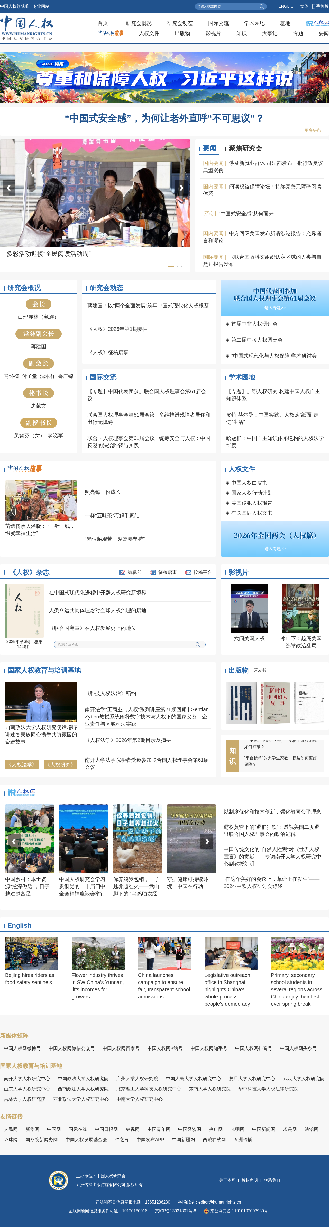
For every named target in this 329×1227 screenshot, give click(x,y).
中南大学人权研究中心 (139, 1099)
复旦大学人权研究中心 (252, 1078)
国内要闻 (213, 163)
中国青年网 (158, 1129)
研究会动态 (180, 23)
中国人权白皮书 (249, 483)
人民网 (11, 1129)
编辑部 (135, 572)
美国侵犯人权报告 (251, 503)
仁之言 (122, 1139)
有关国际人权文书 (251, 513)
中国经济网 (189, 1129)
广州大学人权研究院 (137, 1078)
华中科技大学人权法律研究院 (268, 1088)
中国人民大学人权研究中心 (193, 1078)
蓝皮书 (260, 670)
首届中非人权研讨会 (254, 324)
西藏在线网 (214, 1139)
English (19, 925)
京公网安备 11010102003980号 (236, 1211)
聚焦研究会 (245, 148)
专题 (298, 33)
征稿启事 (167, 572)
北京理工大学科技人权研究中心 (148, 1088)
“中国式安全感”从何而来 (246, 213)
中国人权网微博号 (22, 1048)
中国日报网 (106, 1129)
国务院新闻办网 (41, 1139)
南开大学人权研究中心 (27, 1078)
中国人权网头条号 (298, 1048)
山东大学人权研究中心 (27, 1088)
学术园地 (254, 23)
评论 (208, 213)
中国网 (54, 1129)
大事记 (270, 33)
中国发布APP (150, 1139)
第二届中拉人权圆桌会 (257, 340)
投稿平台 (203, 572)
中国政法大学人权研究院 (83, 1078)
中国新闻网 (263, 1129)
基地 (285, 23)
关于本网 (227, 1180)
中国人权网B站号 (165, 1048)
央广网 (216, 1129)
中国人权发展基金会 (86, 1139)
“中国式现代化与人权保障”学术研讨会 (274, 356)
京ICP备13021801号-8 (175, 1211)
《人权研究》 (60, 764)
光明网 (237, 1129)
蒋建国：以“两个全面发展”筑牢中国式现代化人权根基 (148, 305)
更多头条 (313, 130)
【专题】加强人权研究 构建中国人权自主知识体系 (273, 394)
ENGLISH (287, 6)
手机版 (322, 6)
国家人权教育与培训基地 (44, 670)
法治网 (311, 1129)
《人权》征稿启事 (108, 352)
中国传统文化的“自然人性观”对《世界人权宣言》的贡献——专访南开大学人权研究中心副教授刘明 (272, 857)
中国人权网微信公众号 (72, 1048)
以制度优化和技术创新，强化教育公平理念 (272, 812)
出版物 (182, 33)
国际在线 (78, 1129)
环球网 (11, 1139)
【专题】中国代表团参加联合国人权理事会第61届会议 (146, 394)
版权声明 (249, 1180)
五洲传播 (243, 1139)
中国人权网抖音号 (253, 1048)
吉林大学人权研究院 (24, 1099)
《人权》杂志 (29, 572)
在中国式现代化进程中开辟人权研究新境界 (98, 592)
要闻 (324, 33)
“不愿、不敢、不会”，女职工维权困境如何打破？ (280, 750)
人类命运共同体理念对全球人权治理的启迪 (98, 610)
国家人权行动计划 (251, 493)
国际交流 (218, 23)
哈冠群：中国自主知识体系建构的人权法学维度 (275, 441)
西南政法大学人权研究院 (83, 1088)
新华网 (32, 1129)
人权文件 (149, 33)
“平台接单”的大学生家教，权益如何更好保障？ (280, 767)
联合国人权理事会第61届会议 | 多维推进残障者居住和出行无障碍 (149, 418)
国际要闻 (213, 257)
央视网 (133, 1129)
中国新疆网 (183, 1139)
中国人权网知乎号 (208, 1048)
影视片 (213, 33)
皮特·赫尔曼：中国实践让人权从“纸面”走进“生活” (272, 418)
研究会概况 (139, 23)
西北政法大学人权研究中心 (81, 1099)
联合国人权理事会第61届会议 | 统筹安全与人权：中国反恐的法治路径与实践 (149, 441)
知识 (241, 33)
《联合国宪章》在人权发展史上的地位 (92, 628)
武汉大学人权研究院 (304, 1078)
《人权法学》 (21, 764)
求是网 (290, 1129)
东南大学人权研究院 (210, 1088)
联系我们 (271, 1180)
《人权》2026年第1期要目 (117, 329)
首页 (103, 23)
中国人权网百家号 (121, 1048)
